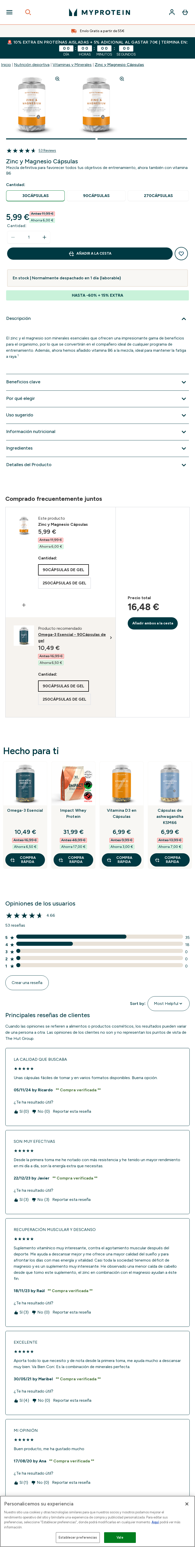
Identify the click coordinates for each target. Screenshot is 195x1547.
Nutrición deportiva (32, 64)
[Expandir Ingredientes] (97, 448)
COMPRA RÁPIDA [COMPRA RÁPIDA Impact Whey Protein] (71, 860)
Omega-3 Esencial (25, 810)
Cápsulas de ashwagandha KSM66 (169, 816)
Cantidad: (17, 225)
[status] (29, 237)
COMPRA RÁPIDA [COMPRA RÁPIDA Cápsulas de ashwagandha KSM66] (168, 860)
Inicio (6, 64)
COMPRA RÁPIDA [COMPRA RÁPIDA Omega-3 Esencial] (23, 860)
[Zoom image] (57, 79)
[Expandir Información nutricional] (97, 432)
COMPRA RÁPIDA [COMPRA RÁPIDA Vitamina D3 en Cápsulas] (119, 860)
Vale (120, 1537)
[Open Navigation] (9, 12)
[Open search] (28, 12)
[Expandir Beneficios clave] (97, 382)
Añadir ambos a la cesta (152, 623)
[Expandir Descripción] (97, 319)
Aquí (155, 1522)
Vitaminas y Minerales (72, 64)
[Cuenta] (171, 12)
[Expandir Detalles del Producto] (97, 465)
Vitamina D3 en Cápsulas (122, 813)
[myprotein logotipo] (99, 12)
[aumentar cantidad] (44, 237)
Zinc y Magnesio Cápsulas (119, 64)
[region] (97, 1521)
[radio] (35, 195)
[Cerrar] (186, 1504)
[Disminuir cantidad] (13, 237)
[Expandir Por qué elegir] (97, 399)
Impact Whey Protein (73, 813)
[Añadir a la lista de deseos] (181, 253)
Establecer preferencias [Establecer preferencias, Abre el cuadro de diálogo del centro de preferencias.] (78, 1537)
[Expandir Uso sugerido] (97, 415)
